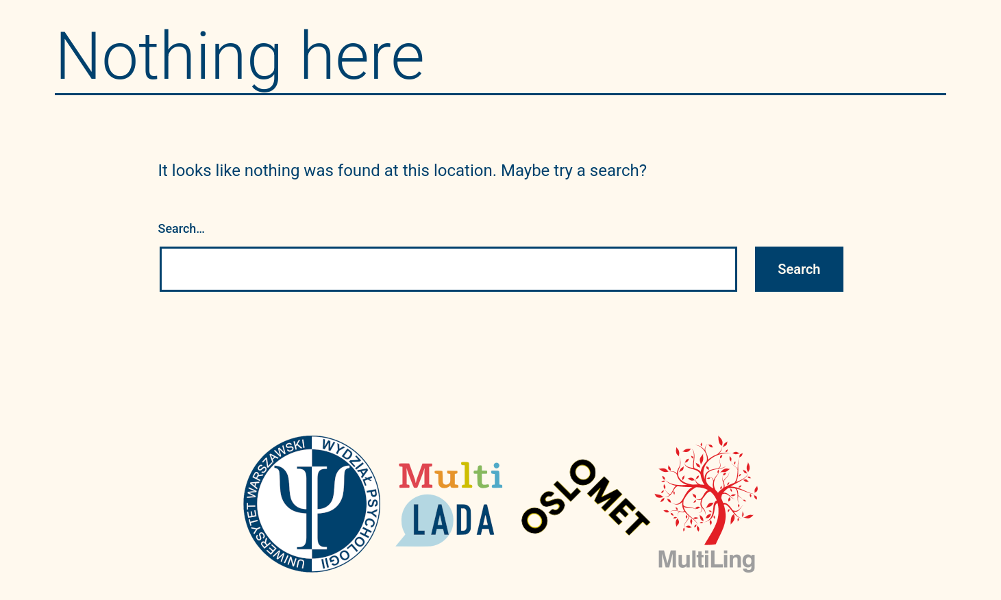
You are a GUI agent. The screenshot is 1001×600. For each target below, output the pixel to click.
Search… (182, 228)
